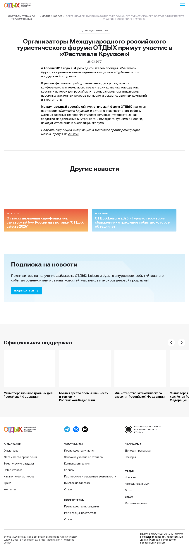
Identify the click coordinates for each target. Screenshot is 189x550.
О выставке (12, 444)
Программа (133, 444)
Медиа (129, 470)
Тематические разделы (19, 463)
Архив (7, 482)
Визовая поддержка (77, 482)
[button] (171, 342)
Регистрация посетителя (80, 512)
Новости (130, 477)
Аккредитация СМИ (137, 483)
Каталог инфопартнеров (19, 476)
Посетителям (74, 500)
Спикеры (130, 457)
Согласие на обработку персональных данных (158, 541)
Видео (129, 496)
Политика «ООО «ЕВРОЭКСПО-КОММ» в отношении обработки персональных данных (161, 536)
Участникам (73, 444)
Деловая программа (138, 450)
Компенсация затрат (77, 463)
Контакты (10, 489)
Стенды (69, 470)
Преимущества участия (79, 450)
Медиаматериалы (136, 503)
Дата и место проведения (20, 457)
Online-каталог (13, 470)
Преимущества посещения (81, 506)
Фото (128, 490)
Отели (68, 489)
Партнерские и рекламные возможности (90, 476)
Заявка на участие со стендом (83, 457)
